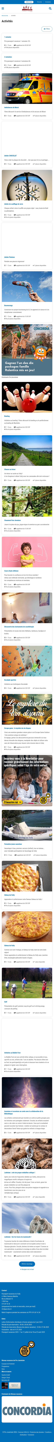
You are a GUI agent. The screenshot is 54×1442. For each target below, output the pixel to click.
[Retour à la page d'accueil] (27, 8)
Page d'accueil (5, 15)
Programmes (5, 1366)
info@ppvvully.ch (7, 1309)
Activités (13, 15)
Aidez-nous (29, 2)
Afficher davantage (27, 1264)
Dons (3, 1369)
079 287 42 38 (6, 1304)
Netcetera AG (5, 1380)
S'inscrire (39, 2)
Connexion (48, 2)
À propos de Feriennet (8, 1364)
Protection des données (37, 1432)
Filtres (47, 29)
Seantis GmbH (6, 1375)
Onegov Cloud (6, 1378)
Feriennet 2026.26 (23, 1432)
